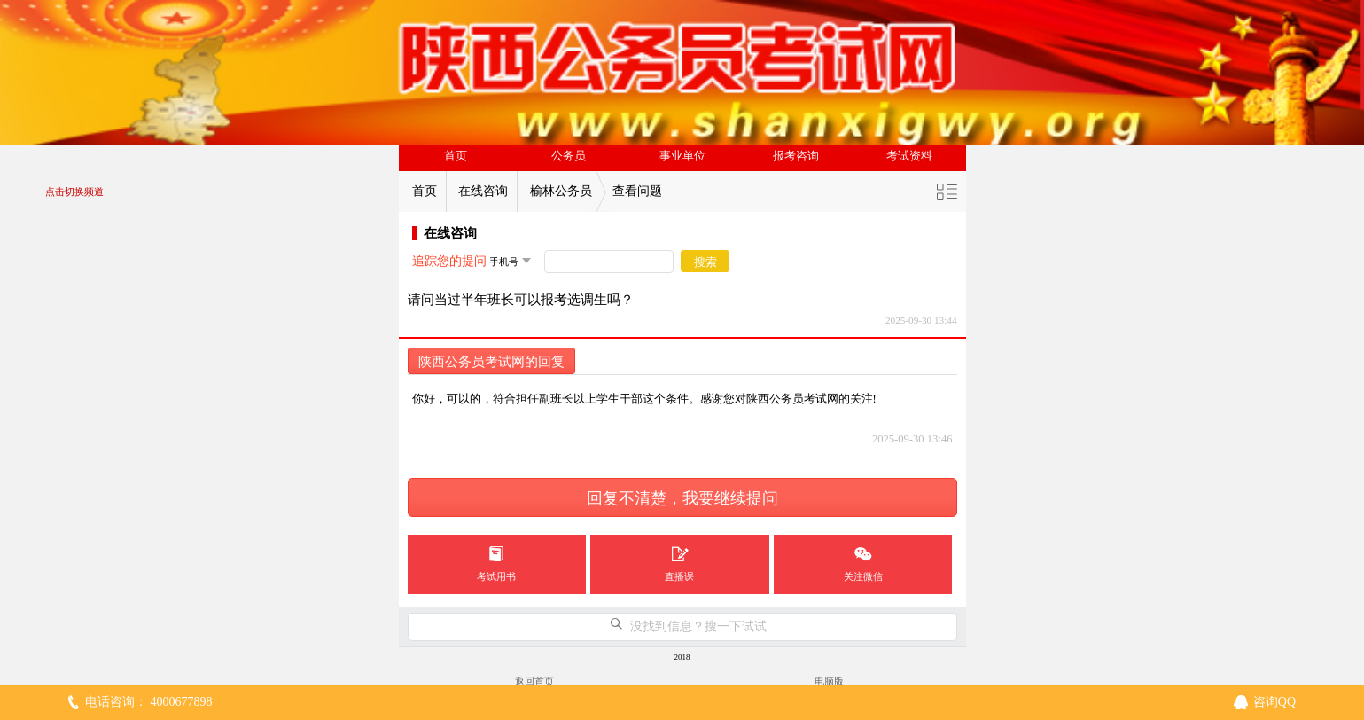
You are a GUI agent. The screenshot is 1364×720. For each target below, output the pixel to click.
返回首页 (534, 681)
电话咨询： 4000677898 (149, 701)
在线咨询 (483, 191)
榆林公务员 (561, 191)
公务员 (568, 156)
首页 (455, 156)
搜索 (705, 262)
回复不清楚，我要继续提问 (682, 498)
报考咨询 (796, 156)
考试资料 (909, 156)
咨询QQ (1274, 701)
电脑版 (829, 681)
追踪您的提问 (449, 261)
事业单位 (682, 156)
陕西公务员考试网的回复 (491, 362)
